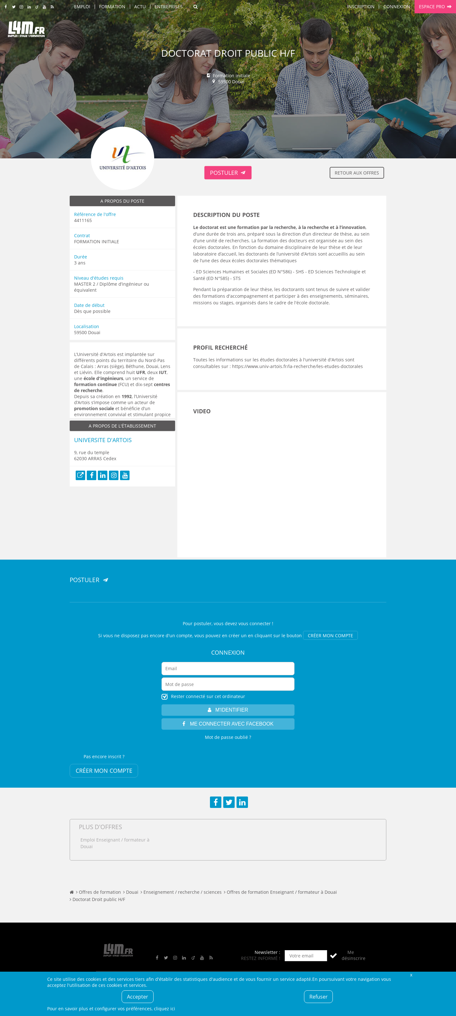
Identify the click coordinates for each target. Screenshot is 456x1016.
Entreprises (169, 6)
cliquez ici (164, 1009)
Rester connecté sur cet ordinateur (208, 696)
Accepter (137, 996)
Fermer (411, 975)
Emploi (82, 6)
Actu (140, 6)
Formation (112, 6)
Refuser (318, 996)
